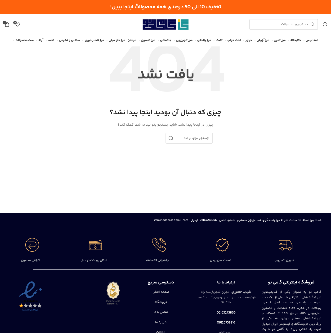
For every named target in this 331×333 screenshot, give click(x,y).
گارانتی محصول (30, 260)
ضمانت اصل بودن (220, 260)
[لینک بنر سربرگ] (165, 7)
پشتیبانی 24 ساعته (157, 260)
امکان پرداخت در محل (94, 260)
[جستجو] (283, 24)
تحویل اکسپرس (284, 260)
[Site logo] (165, 24)
